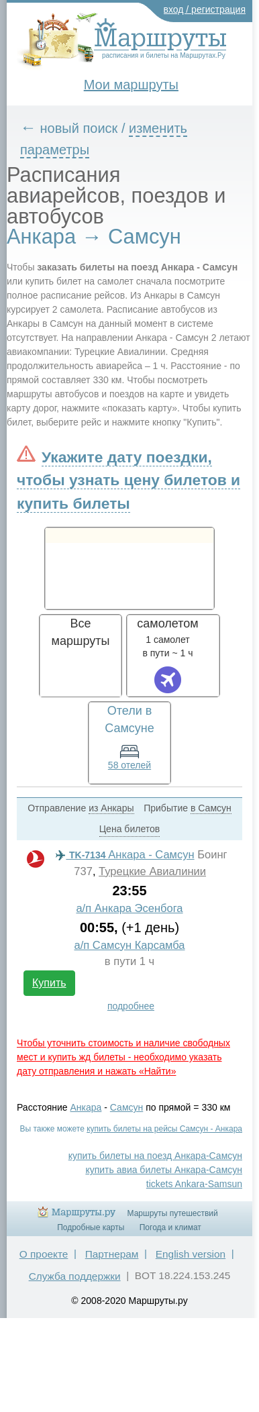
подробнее (130, 1006)
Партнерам (112, 1254)
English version (190, 1254)
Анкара (86, 1107)
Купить (49, 983)
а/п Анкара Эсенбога (129, 908)
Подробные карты (90, 1227)
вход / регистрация (205, 9)
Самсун (126, 1107)
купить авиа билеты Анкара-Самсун (163, 1169)
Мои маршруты (131, 84)
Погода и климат (170, 1227)
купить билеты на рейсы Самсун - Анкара (164, 1128)
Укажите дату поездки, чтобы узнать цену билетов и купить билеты (128, 479)
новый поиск (79, 128)
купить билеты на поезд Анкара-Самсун (155, 1155)
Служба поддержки (75, 1276)
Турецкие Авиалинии (152, 871)
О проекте (43, 1254)
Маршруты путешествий (172, 1213)
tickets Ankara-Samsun (194, 1183)
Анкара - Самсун (125, 854)
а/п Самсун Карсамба (129, 945)
